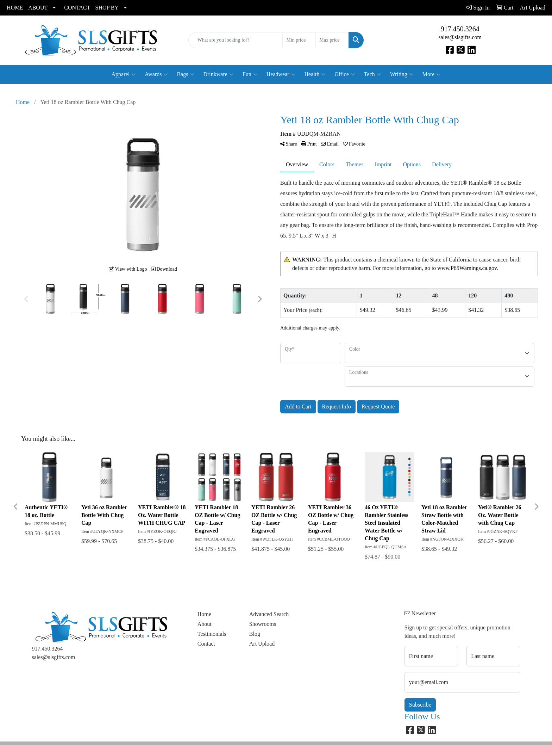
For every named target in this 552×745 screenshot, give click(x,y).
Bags (185, 74)
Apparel (124, 74)
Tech (372, 74)
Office (344, 74)
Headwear (280, 74)
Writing (401, 74)
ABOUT (38, 8)
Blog (254, 634)
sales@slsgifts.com (460, 37)
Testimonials (211, 634)
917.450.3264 (460, 29)
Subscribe (420, 705)
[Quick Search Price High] (332, 40)
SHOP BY (107, 8)
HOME (15, 8)
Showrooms (262, 624)
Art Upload (262, 644)
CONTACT (77, 8)
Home (204, 614)
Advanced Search (269, 614)
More (431, 74)
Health (315, 74)
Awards (156, 74)
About (204, 624)
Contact (206, 644)
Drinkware (218, 74)
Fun (250, 74)
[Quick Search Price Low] (299, 40)
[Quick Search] (235, 40)
